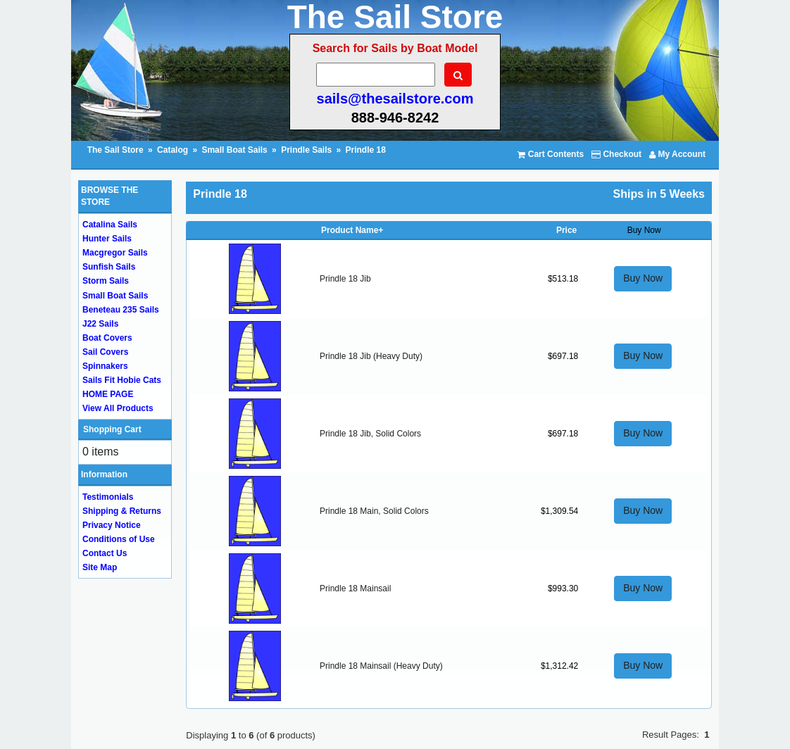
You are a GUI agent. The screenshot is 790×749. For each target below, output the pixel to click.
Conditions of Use (118, 539)
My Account (677, 154)
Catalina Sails (109, 224)
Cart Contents (551, 154)
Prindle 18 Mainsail (355, 588)
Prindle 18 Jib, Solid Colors (370, 434)
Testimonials (107, 497)
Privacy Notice (111, 525)
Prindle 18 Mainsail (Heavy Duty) (381, 666)
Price (566, 230)
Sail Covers (105, 352)
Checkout (616, 154)
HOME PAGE (107, 394)
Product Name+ (352, 230)
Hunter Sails (107, 239)
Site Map (99, 567)
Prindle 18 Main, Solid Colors (374, 511)
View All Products (117, 408)
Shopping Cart (112, 429)
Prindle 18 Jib (345, 279)
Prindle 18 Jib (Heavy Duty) (371, 356)
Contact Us (104, 553)
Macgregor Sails (115, 253)
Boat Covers (107, 338)
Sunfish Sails (108, 267)
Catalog (172, 150)
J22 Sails (100, 324)
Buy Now (643, 278)
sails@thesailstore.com (395, 98)
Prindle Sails (306, 150)
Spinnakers (105, 366)
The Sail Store (116, 150)
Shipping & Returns (121, 511)
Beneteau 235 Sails (120, 310)
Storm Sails (105, 281)
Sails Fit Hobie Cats (121, 380)
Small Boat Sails (234, 150)
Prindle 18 (366, 150)
